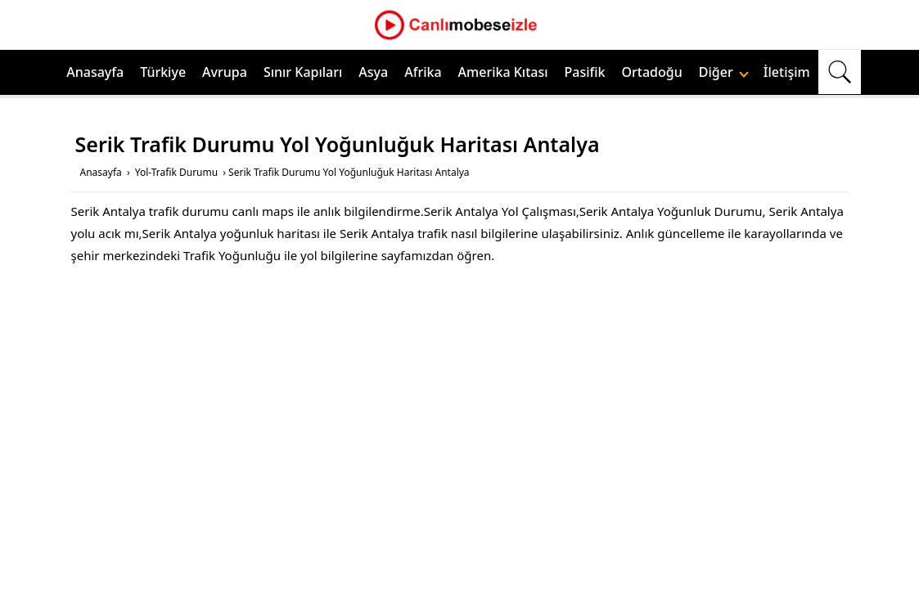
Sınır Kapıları (303, 72)
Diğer (724, 72)
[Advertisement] (459, 397)
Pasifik (585, 72)
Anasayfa (95, 72)
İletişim (787, 72)
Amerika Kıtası (503, 72)
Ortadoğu (652, 72)
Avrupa (224, 72)
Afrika (422, 72)
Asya (373, 72)
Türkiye (163, 72)
